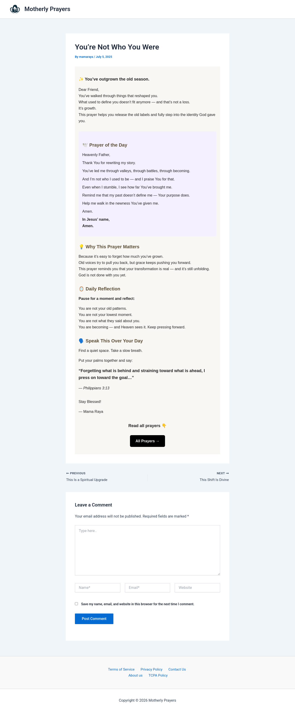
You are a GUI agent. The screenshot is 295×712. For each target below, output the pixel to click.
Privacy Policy (151, 669)
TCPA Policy (158, 675)
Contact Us (175, 669)
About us (136, 675)
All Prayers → (147, 441)
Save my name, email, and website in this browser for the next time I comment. (137, 604)
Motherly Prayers (47, 9)
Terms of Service (122, 669)
